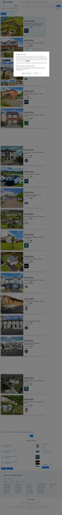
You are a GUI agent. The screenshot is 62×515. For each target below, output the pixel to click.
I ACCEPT (36, 73)
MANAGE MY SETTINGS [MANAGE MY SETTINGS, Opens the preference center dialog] (26, 73)
